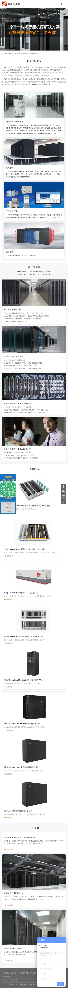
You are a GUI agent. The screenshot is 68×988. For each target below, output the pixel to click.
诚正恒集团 (6, 977)
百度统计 (5, 980)
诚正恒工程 (18, 53)
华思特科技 (14, 973)
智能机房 (26, 53)
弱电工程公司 (23, 973)
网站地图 (14, 980)
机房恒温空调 (34, 53)
